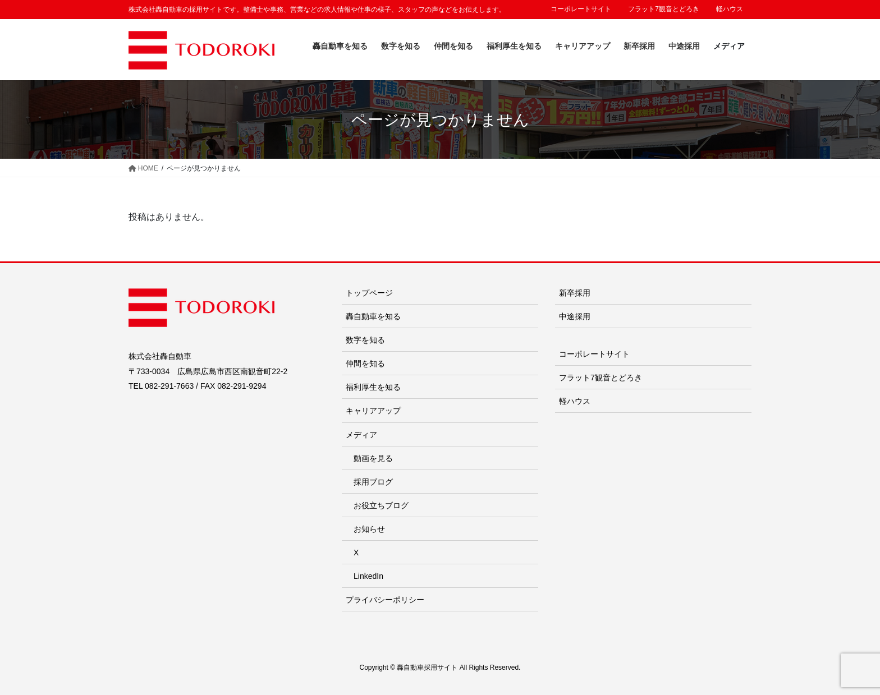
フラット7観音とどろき (663, 9)
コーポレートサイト (581, 9)
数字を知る (365, 339)
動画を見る (373, 458)
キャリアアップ (373, 410)
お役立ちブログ (381, 505)
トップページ (369, 292)
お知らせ (369, 528)
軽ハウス (729, 9)
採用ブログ (373, 481)
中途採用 (574, 316)
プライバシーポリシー (385, 599)
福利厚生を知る (373, 387)
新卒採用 (574, 292)
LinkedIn (368, 576)
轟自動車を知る (373, 316)
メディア (361, 434)
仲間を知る (365, 363)
